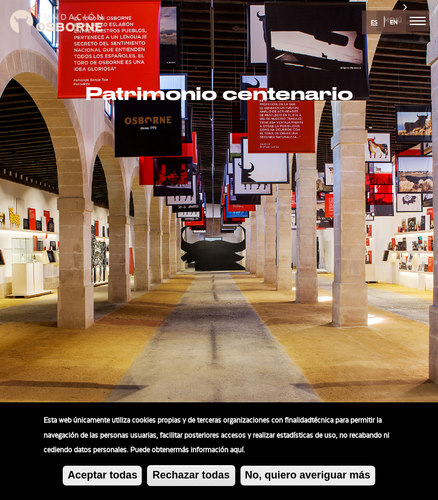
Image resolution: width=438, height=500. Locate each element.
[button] (33, 250)
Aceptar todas (102, 478)
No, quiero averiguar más (308, 478)
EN (393, 22)
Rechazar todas (190, 478)
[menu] (417, 20)
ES (374, 22)
